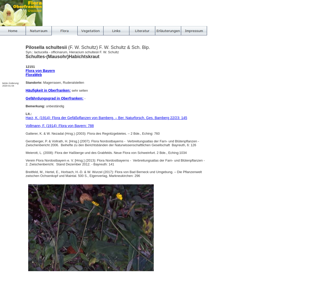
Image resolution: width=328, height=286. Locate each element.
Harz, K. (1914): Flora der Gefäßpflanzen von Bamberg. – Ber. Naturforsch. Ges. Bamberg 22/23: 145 (106, 118)
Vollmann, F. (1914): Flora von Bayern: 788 (60, 126)
